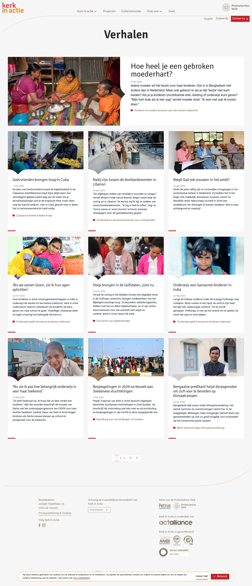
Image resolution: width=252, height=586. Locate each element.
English (208, 19)
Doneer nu (238, 18)
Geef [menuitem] (172, 11)
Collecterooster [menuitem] (131, 11)
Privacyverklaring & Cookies (55, 513)
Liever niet (202, 576)
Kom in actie (86, 11)
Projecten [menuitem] (109, 11)
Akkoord (220, 576)
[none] (87, 12)
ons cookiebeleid (81, 578)
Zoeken (222, 18)
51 (130, 457)
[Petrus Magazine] (165, 506)
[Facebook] (40, 525)
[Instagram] (43, 525)
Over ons (154, 11)
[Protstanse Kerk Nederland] (184, 506)
